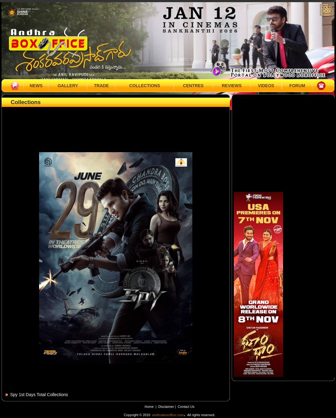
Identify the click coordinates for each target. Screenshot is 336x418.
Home (149, 406)
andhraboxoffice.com (167, 415)
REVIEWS (232, 85)
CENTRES (193, 85)
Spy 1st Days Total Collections (39, 394)
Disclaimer (166, 406)
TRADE (101, 85)
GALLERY (68, 85)
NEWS (36, 85)
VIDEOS (266, 85)
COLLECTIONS (144, 85)
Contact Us (186, 406)
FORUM (297, 85)
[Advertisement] (116, 122)
